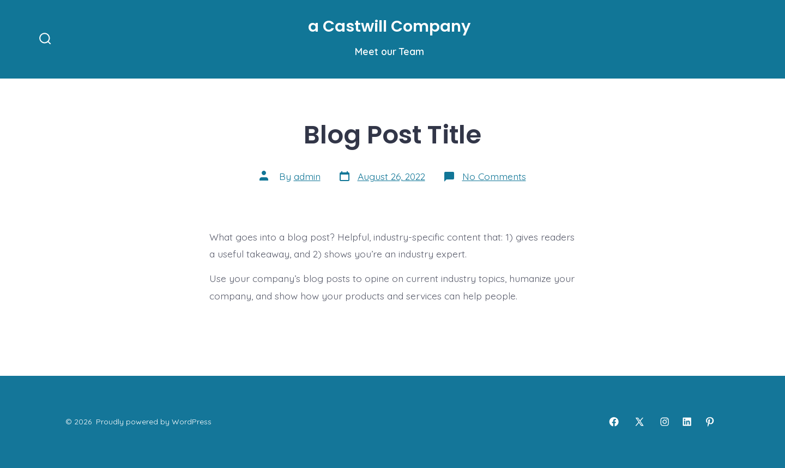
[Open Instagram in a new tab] (664, 421)
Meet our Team (389, 51)
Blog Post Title (392, 134)
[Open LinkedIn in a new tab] (687, 421)
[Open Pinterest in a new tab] (710, 421)
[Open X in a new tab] (639, 421)
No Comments (494, 176)
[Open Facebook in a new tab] (614, 421)
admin (307, 176)
